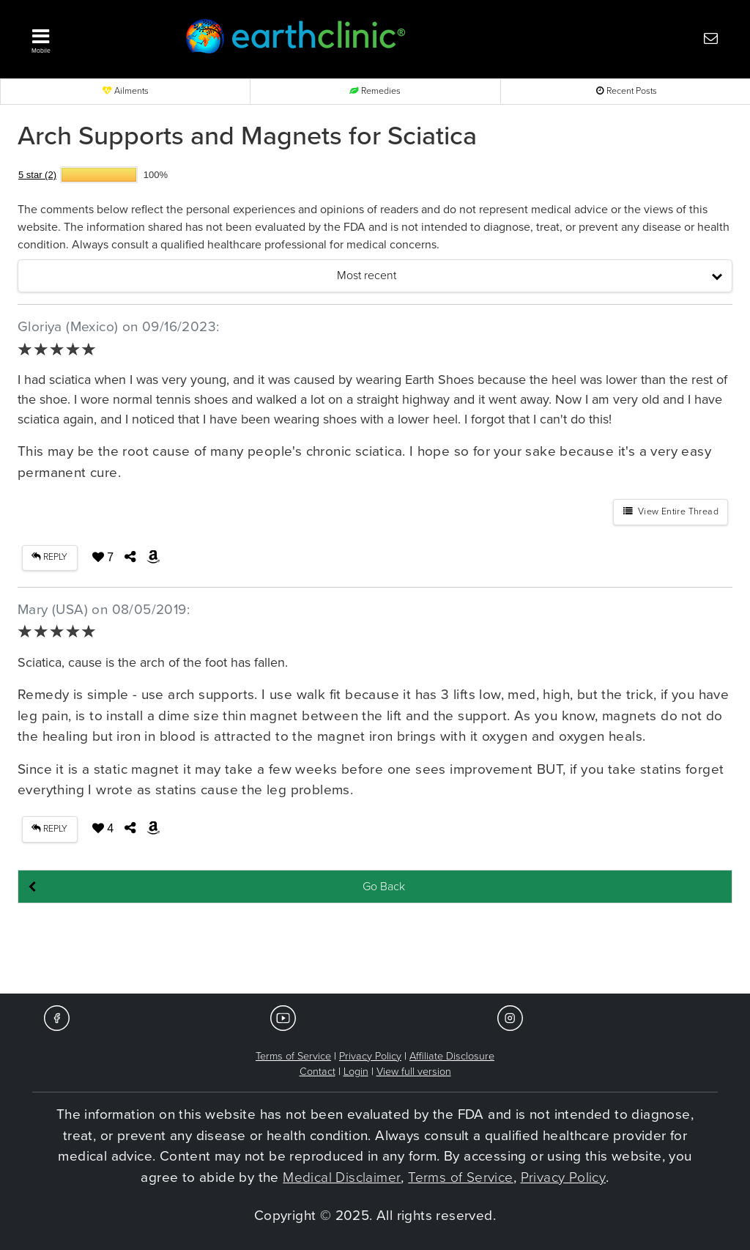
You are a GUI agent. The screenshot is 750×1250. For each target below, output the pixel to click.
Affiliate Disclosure (451, 1056)
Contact (317, 1071)
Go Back (384, 886)
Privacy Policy (370, 1056)
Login (356, 1071)
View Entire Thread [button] (671, 511)
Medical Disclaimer (342, 1177)
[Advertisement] (375, 949)
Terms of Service (293, 1056)
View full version (413, 1071)
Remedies (375, 91)
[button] (89, 37)
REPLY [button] (49, 557)
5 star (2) (37, 174)
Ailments (126, 91)
